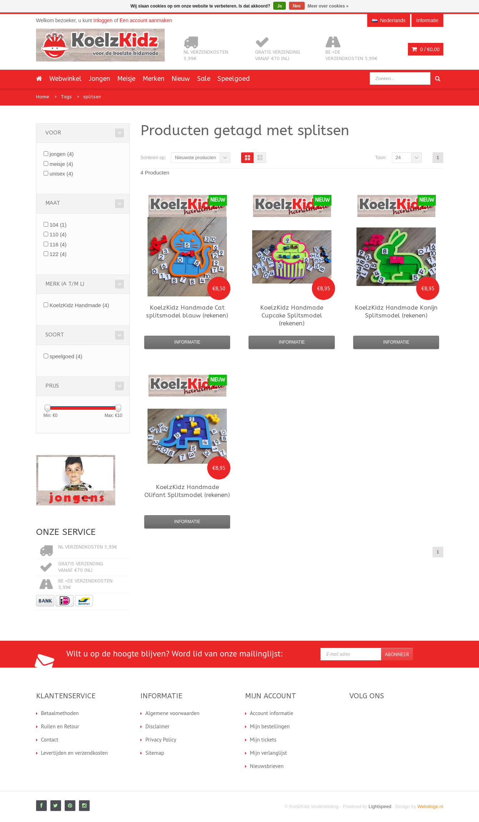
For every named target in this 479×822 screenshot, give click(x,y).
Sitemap (154, 752)
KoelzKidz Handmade (79, 305)
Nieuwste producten (195, 157)
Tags (66, 96)
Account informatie (271, 713)
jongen (62, 154)
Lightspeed (380, 806)
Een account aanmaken (146, 20)
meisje (61, 164)
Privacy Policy (160, 739)
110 (58, 234)
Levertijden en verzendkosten (74, 752)
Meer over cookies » (328, 6)
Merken (153, 79)
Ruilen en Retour (60, 726)
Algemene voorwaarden (172, 713)
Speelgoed (234, 79)
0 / (425, 49)
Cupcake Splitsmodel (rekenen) (291, 315)
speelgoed (66, 356)
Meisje (126, 79)
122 (58, 254)
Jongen (99, 79)
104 (58, 225)
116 (58, 244)
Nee (297, 6)
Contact (50, 739)
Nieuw (180, 79)
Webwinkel (65, 79)
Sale (203, 79)
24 (398, 157)
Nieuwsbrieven (267, 766)
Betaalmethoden (60, 713)
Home (42, 96)
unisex (61, 174)
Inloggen (103, 20)
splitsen (92, 96)
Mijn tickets (263, 739)
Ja (279, 6)
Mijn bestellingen (270, 726)
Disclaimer (157, 726)
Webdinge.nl (430, 806)
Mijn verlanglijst (268, 752)
